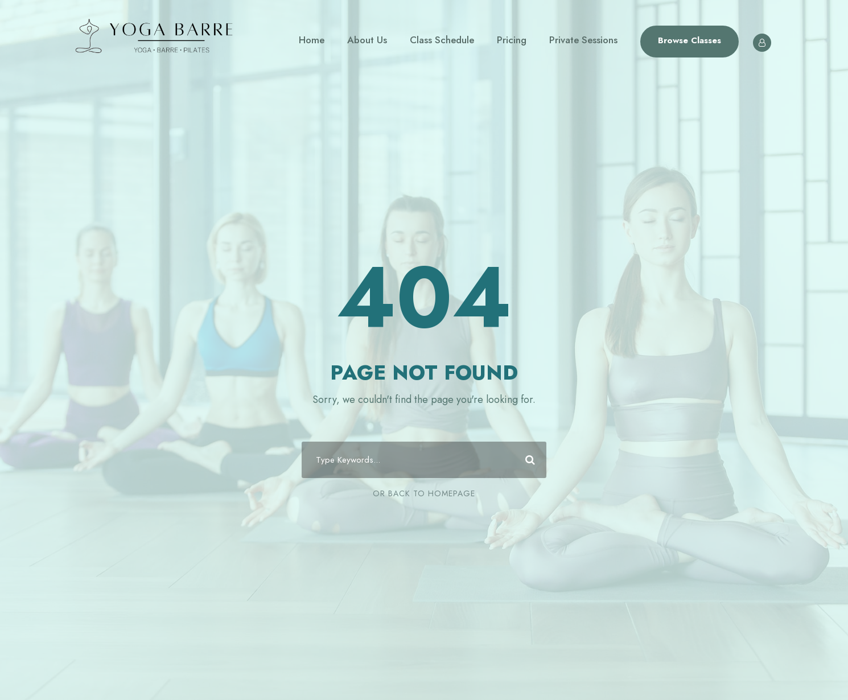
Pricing (511, 40)
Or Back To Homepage (424, 493)
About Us (367, 40)
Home (311, 40)
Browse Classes (689, 40)
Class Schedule (442, 40)
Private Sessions (583, 40)
